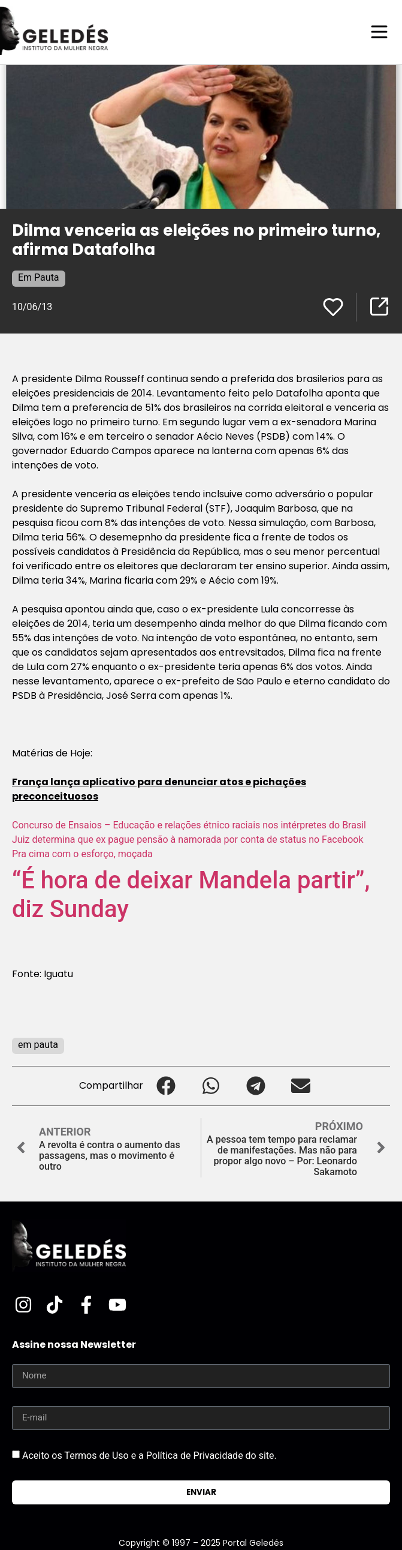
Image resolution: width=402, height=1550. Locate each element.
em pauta (38, 1044)
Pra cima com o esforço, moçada (82, 854)
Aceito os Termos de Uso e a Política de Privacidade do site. (149, 1455)
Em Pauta (38, 277)
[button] (165, 1086)
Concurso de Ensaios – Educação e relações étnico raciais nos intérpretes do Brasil (189, 825)
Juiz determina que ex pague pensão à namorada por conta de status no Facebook (188, 839)
